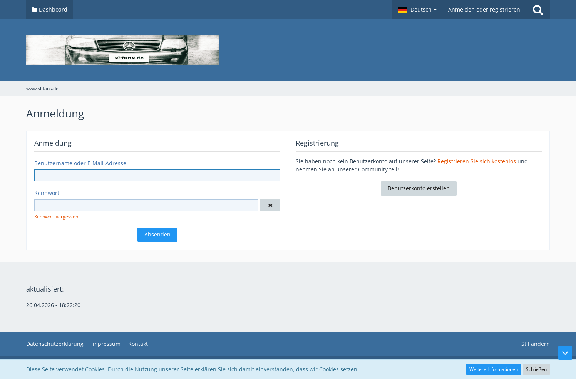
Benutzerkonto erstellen (419, 188)
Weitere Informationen (493, 369)
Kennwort (46, 192)
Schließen (536, 369)
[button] (417, 9)
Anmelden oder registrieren (484, 9)
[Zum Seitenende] (565, 353)
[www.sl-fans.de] (288, 50)
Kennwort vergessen (56, 216)
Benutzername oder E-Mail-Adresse (80, 163)
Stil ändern (535, 343)
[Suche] (538, 9)
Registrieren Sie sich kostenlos (476, 161)
